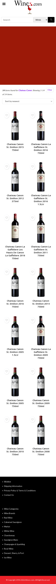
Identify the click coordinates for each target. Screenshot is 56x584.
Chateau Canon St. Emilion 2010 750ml (15, 451)
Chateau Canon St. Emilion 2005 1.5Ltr (15, 352)
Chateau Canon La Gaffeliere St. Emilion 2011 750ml (41, 251)
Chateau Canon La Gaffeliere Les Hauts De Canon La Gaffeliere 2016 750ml (15, 252)
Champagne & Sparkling (14, 544)
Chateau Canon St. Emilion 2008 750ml (41, 451)
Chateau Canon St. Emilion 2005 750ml (15, 403)
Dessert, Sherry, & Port (14, 553)
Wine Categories (11, 509)
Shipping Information (13, 486)
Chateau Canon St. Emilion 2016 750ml (15, 303)
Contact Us (9, 495)
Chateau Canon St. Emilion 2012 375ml (15, 198)
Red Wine (8, 518)
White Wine (9, 531)
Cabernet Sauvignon (13, 522)
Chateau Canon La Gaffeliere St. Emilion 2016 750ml (41, 148)
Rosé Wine (8, 549)
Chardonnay (9, 535)
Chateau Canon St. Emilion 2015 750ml (15, 147)
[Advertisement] (28, 55)
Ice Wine (7, 557)
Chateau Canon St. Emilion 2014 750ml (41, 303)
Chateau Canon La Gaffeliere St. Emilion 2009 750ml (41, 353)
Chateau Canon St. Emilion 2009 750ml (41, 403)
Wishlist (7, 482)
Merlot (7, 526)
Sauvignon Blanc (11, 540)
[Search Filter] (40, 20)
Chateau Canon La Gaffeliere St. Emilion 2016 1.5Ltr (41, 200)
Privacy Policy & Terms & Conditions (20, 490)
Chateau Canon (25, 90)
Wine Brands (9, 513)
